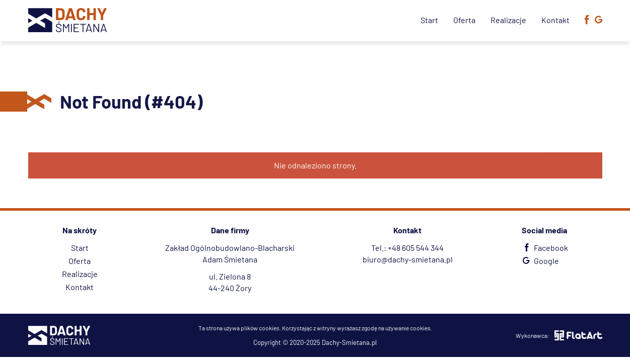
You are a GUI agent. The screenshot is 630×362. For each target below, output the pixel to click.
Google (539, 260)
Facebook (544, 247)
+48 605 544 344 (416, 247)
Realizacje (508, 20)
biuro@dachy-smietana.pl (408, 259)
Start (429, 20)
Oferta (464, 20)
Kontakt (555, 20)
